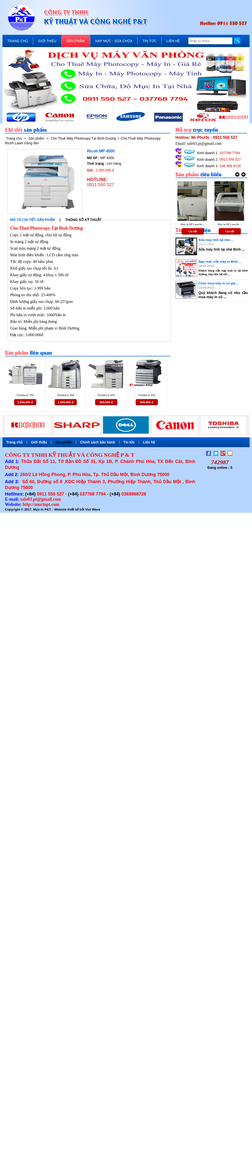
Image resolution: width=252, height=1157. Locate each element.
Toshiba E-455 (65, 395)
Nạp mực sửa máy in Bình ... (220, 261)
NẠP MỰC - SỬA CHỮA (114, 41)
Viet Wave (92, 509)
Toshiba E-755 (25, 395)
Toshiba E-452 (146, 395)
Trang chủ (14, 138)
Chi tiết (192, 231)
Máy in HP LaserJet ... (193, 224)
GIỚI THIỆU (47, 41)
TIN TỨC (149, 41)
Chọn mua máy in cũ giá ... (218, 283)
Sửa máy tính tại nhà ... (215, 240)
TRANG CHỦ (17, 41)
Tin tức (129, 442)
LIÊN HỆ (173, 41)
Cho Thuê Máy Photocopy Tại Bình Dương (83, 138)
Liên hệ (149, 442)
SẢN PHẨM (75, 41)
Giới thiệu (39, 442)
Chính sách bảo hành (97, 442)
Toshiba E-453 (106, 395)
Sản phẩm (36, 138)
